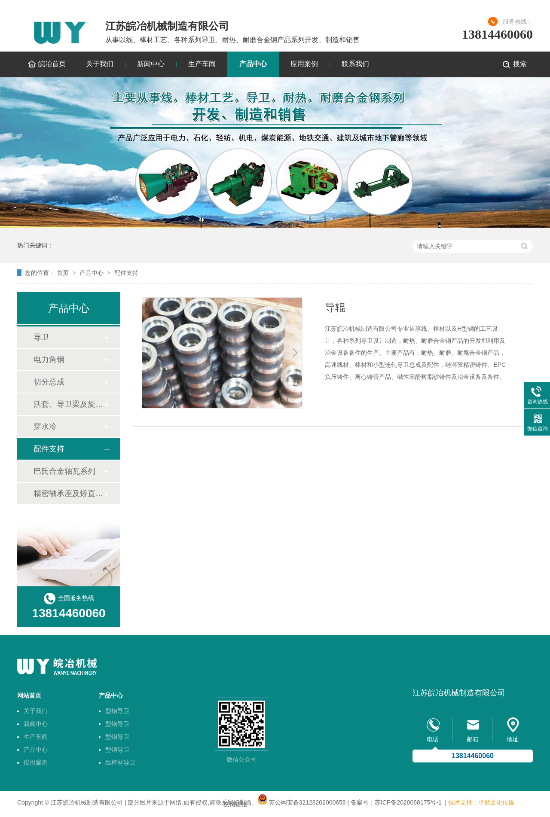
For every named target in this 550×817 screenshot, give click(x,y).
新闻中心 (151, 63)
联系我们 (355, 63)
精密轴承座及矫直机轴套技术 (68, 493)
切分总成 (49, 382)
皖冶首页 (52, 63)
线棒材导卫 (120, 762)
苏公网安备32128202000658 (307, 802)
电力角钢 (49, 359)
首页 (63, 272)
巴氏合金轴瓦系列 (64, 471)
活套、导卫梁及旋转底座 (68, 404)
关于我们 (99, 63)
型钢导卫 (117, 710)
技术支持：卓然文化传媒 (481, 802)
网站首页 (29, 695)
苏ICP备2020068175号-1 (408, 802)
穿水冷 (45, 426)
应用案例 (304, 63)
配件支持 (126, 272)
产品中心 (253, 63)
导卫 (41, 337)
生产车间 (202, 63)
